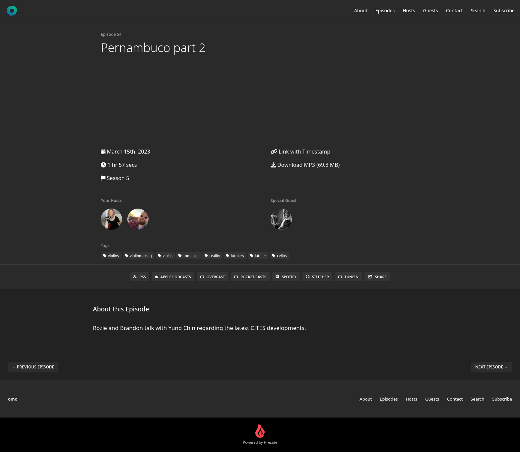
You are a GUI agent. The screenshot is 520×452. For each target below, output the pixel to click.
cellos (279, 255)
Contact (454, 10)
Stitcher (317, 276)
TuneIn (348, 276)
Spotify (286, 276)
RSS (139, 276)
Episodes (385, 10)
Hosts (409, 10)
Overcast (212, 276)
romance (188, 255)
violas (165, 255)
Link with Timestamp (300, 151)
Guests (430, 10)
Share (377, 276)
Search (478, 10)
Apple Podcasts (173, 276)
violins (111, 255)
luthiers (235, 255)
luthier (258, 255)
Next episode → (491, 367)
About (360, 10)
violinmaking (138, 255)
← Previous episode (33, 367)
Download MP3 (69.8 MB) (305, 164)
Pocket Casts (250, 276)
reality (212, 255)
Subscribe (504, 10)
